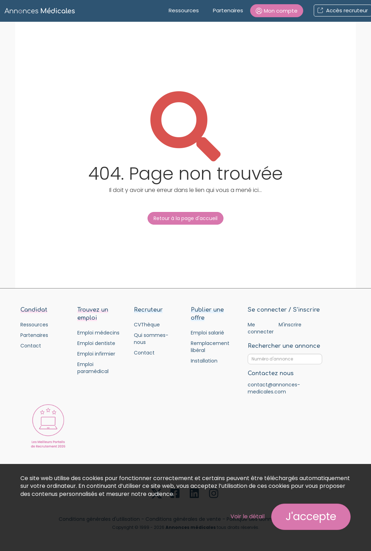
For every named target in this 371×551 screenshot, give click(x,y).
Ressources (184, 10)
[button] (277, 10)
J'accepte (311, 516)
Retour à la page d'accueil (185, 218)
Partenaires (228, 10)
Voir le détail (247, 516)
